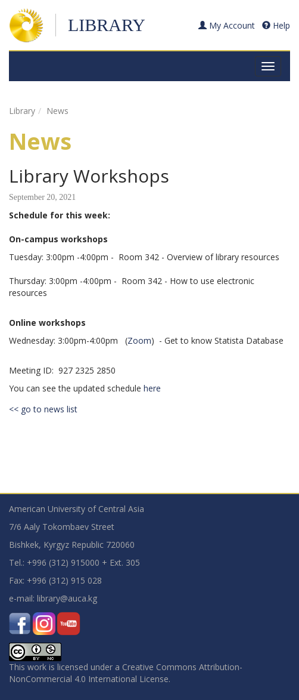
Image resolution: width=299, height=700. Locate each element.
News (57, 110)
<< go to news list (43, 409)
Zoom (139, 340)
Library (106, 25)
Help (276, 25)
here (152, 388)
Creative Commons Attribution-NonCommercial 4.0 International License (125, 672)
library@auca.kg (67, 598)
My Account (226, 25)
